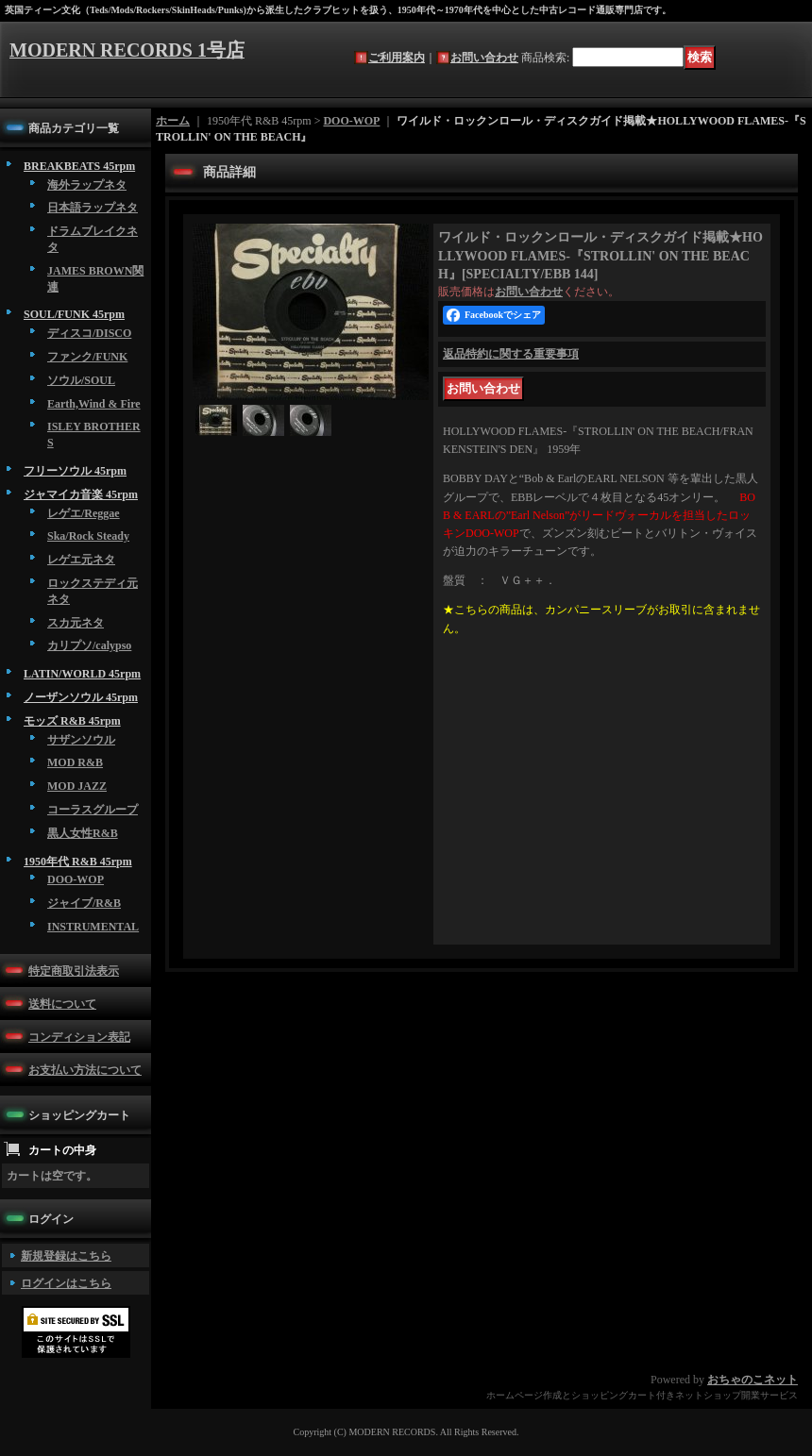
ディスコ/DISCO (89, 333)
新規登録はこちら (66, 1256)
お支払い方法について (85, 1070)
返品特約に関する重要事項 (511, 353)
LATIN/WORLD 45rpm (82, 673)
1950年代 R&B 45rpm (78, 861)
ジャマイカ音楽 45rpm (81, 494)
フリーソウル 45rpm (75, 470)
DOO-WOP (75, 879)
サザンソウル (81, 739)
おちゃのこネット (752, 1379)
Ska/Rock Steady (88, 536)
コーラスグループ (92, 809)
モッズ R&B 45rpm (72, 721)
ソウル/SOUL (81, 380)
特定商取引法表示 (73, 971)
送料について (62, 1004)
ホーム (173, 120)
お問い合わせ (484, 57)
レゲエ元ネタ (81, 559)
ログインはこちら (66, 1283)
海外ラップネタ (87, 185)
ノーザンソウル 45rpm (81, 697)
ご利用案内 (396, 57)
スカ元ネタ (75, 622)
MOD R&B (75, 762)
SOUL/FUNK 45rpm (74, 314)
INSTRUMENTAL (93, 926)
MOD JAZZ (77, 786)
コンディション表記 (79, 1037)
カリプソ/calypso (89, 645)
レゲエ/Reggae (83, 513)
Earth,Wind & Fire (94, 403)
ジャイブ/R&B (84, 903)
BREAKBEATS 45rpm (79, 166)
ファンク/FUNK (87, 356)
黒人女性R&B (82, 833)
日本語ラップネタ (92, 207)
